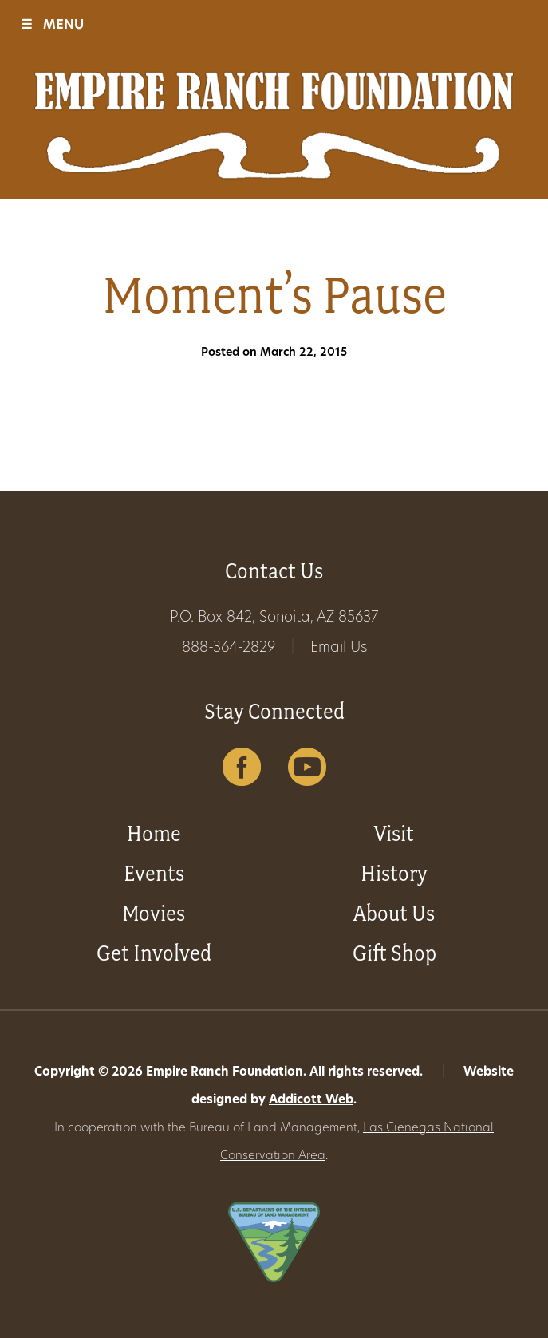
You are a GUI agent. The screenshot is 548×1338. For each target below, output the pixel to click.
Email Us (338, 648)
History (394, 873)
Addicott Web (311, 1101)
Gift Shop (394, 953)
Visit (394, 833)
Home (154, 833)
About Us (394, 913)
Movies (153, 913)
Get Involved (154, 953)
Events (154, 873)
